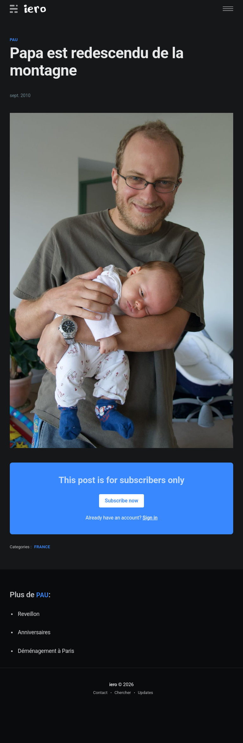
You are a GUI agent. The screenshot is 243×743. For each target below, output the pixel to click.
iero (113, 684)
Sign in (150, 518)
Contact (100, 692)
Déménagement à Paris (46, 651)
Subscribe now (121, 501)
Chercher (123, 692)
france (42, 546)
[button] (228, 8)
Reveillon (28, 614)
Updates (145, 692)
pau (14, 39)
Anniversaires (34, 632)
